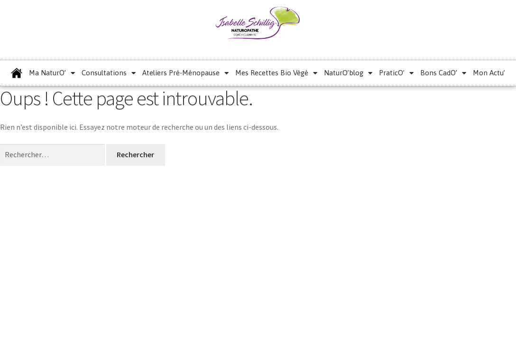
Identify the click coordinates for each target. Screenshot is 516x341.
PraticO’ (396, 73)
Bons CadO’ (443, 73)
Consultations (109, 73)
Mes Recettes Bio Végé (276, 73)
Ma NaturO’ (52, 73)
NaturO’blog (348, 73)
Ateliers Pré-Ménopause (185, 73)
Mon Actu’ (489, 73)
